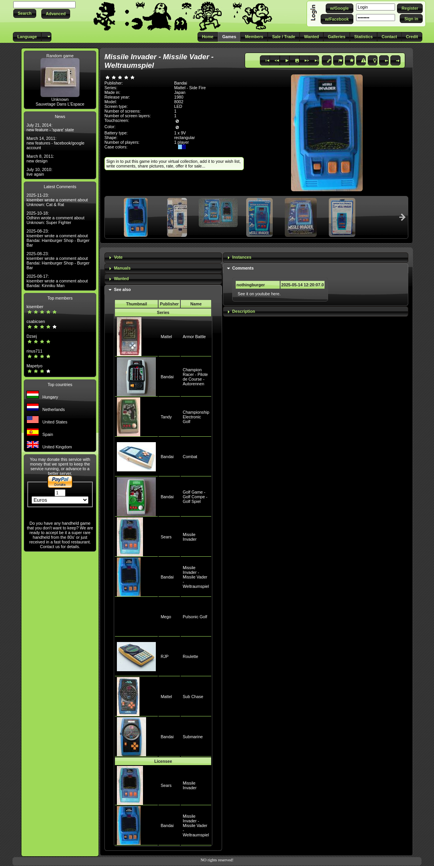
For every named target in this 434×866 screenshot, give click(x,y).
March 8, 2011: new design (40, 158)
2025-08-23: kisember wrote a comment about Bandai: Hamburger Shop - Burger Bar (58, 238)
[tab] (163, 257)
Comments (243, 268)
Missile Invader (190, 536)
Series (163, 312)
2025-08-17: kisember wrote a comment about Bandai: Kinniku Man (57, 281)
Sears (166, 536)
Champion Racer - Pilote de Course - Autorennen (195, 376)
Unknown (60, 99)
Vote (118, 257)
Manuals (122, 268)
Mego (166, 616)
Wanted (121, 278)
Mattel (166, 336)
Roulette (190, 656)
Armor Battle (194, 336)
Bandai (167, 376)
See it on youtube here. (259, 293)
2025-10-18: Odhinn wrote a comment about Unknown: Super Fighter (55, 218)
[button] (24, 13)
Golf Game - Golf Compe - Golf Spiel (195, 497)
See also (122, 289)
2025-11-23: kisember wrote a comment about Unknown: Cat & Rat (57, 200)
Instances (241, 257)
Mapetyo (34, 365)
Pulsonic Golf (195, 616)
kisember (34, 306)
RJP (164, 656)
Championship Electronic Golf (196, 417)
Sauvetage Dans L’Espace (59, 104)
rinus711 (34, 351)
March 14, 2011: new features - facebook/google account (55, 143)
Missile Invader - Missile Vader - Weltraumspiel (196, 577)
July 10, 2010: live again (39, 171)
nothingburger (250, 284)
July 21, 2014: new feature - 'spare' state (50, 127)
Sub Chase (193, 696)
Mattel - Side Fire (190, 87)
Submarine (193, 736)
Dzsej (31, 336)
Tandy (166, 416)
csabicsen (35, 321)
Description (243, 311)
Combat (190, 456)
